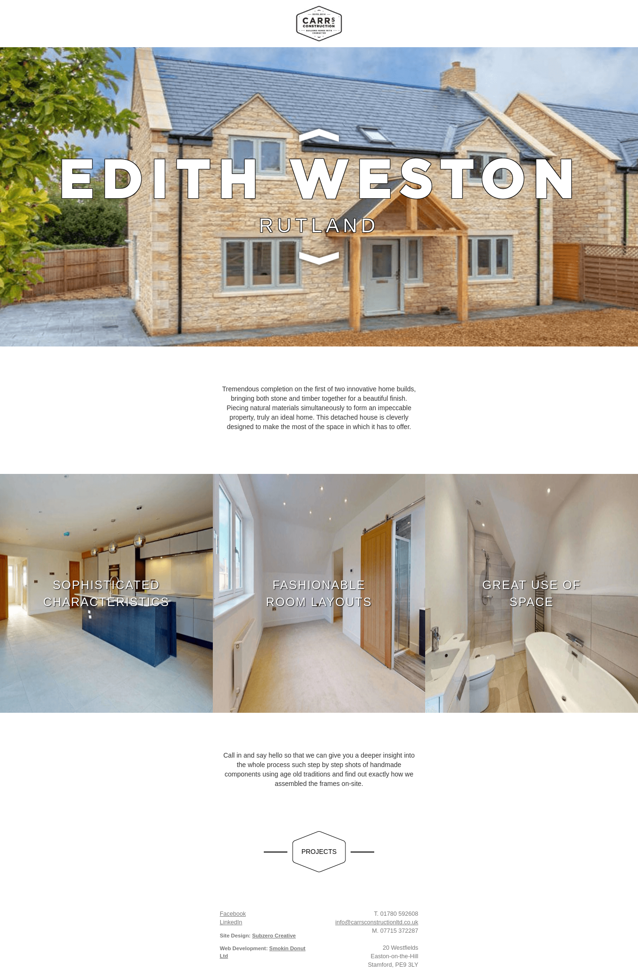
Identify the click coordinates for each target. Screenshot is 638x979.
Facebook (233, 914)
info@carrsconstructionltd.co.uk (376, 922)
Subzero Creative (274, 935)
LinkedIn (231, 922)
